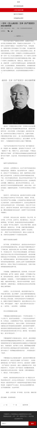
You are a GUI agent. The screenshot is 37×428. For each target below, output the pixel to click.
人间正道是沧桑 (18, 10)
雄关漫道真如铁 (18, 6)
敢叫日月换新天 (18, 14)
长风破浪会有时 (18, 18)
